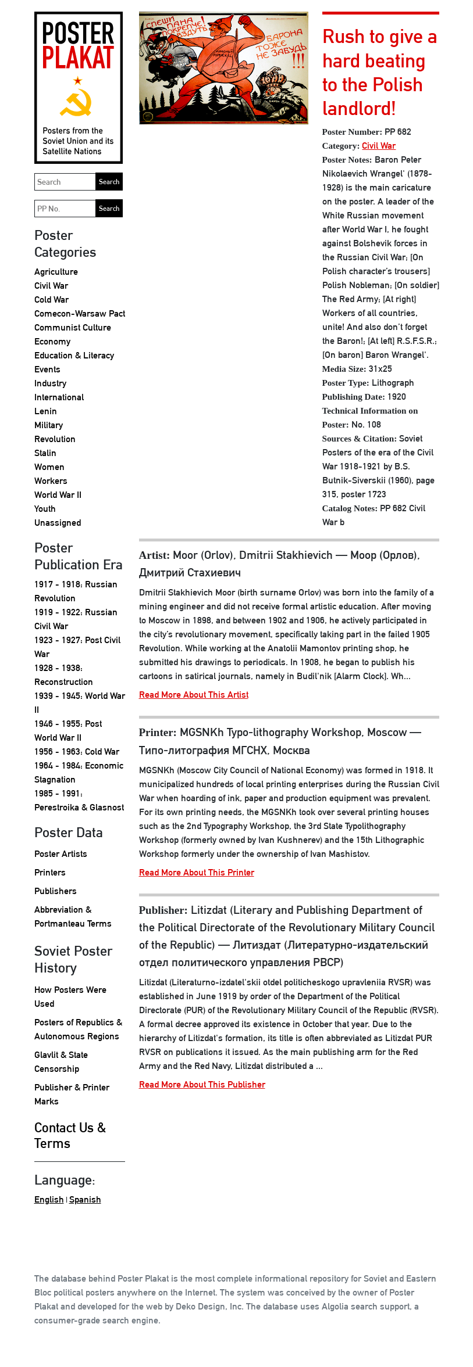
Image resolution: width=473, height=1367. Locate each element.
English (49, 1199)
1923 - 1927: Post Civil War (77, 646)
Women (49, 466)
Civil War (51, 285)
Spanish (85, 1199)
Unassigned (57, 522)
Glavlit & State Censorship (61, 1061)
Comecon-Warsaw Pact (79, 313)
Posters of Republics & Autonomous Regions (78, 1029)
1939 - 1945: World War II (79, 702)
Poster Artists (60, 853)
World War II (57, 494)
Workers (50, 480)
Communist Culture (72, 327)
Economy (52, 341)
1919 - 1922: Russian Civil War (76, 619)
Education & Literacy (74, 355)
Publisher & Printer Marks (71, 1094)
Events (47, 369)
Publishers (55, 890)
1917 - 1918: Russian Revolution (76, 591)
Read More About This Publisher (202, 1084)
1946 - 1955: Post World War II (68, 730)
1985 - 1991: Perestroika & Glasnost (79, 800)
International (59, 397)
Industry (50, 383)
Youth (45, 508)
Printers (50, 872)
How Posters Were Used (70, 996)
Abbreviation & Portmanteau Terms (73, 916)
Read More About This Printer (196, 872)
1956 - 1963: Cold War (76, 751)
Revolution (55, 438)
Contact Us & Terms (70, 1135)
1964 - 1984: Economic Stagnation (78, 772)
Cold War (51, 299)
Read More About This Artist (193, 694)
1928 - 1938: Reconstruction (63, 674)
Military (48, 424)
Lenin (45, 411)
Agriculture (56, 271)
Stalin (45, 452)
